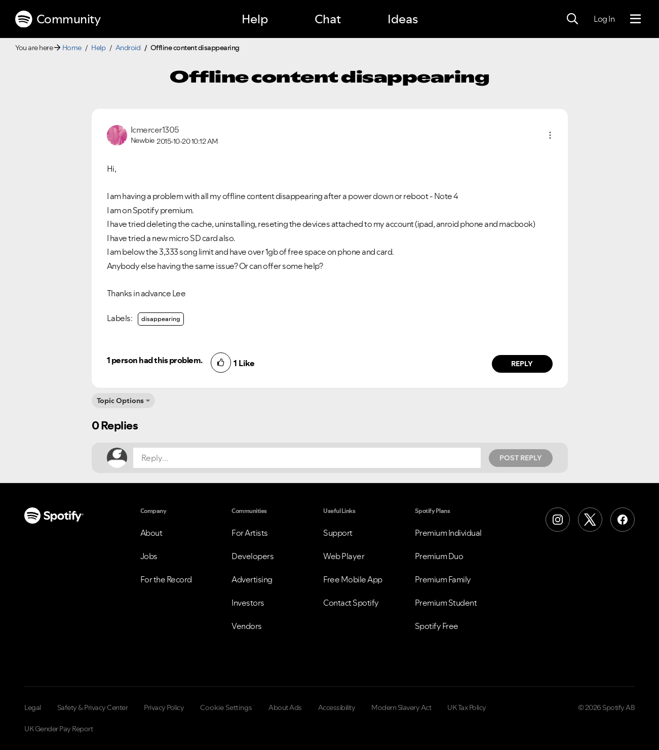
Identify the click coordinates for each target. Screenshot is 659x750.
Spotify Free (436, 625)
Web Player (343, 556)
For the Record (166, 579)
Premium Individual (448, 532)
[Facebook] (622, 519)
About (151, 532)
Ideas (402, 19)
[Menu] (635, 19)
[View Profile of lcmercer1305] (155, 129)
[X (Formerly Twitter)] (590, 519)
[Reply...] (307, 458)
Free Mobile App (352, 579)
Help (255, 19)
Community (57, 19)
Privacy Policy (164, 707)
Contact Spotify (351, 602)
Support (338, 532)
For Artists (249, 532)
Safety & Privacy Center (92, 707)
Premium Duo (439, 556)
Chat (328, 19)
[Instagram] (558, 519)
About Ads (285, 707)
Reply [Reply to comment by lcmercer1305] (522, 364)
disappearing (160, 318)
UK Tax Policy (466, 707)
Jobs (149, 556)
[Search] (572, 19)
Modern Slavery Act (401, 707)
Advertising (252, 579)
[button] (550, 135)
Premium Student (446, 602)
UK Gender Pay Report (58, 728)
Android (128, 48)
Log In (604, 18)
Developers (252, 556)
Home (72, 48)
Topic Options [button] (120, 401)
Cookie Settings (226, 707)
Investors (247, 602)
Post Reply (520, 458)
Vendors (246, 625)
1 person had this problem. (155, 360)
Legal (32, 707)
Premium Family (443, 579)
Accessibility (337, 707)
